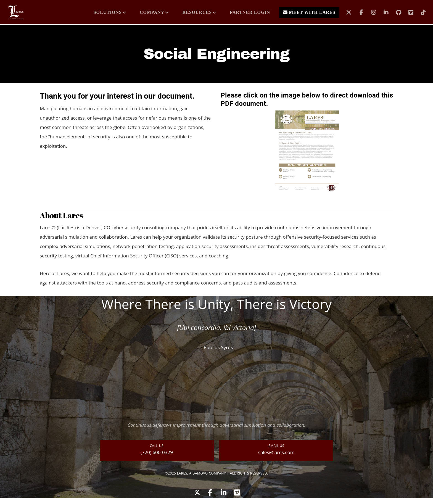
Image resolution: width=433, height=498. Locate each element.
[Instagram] (370, 12)
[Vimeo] (407, 12)
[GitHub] (395, 12)
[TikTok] (420, 12)
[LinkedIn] (382, 12)
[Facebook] (358, 12)
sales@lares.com (276, 452)
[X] (345, 12)
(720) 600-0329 (157, 452)
